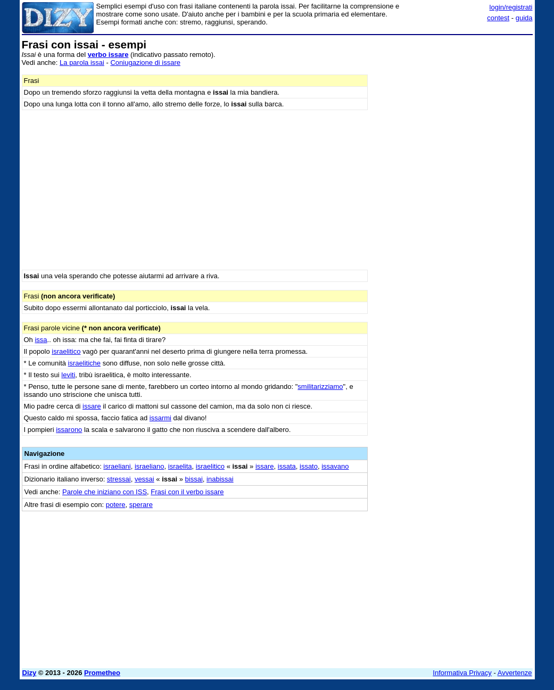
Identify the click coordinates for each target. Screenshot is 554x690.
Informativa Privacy (462, 673)
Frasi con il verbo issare (187, 492)
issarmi (160, 418)
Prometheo (102, 673)
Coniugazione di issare (145, 62)
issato (309, 466)
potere (116, 505)
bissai (194, 479)
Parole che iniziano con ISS (104, 492)
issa (41, 340)
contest (498, 18)
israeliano (149, 466)
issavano (335, 466)
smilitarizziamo (320, 386)
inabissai (220, 479)
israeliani (116, 466)
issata (287, 466)
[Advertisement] (453, 105)
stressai (119, 479)
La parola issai (82, 62)
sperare (141, 505)
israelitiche (84, 363)
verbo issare (108, 55)
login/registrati (511, 7)
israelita (180, 466)
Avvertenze (515, 673)
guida (524, 18)
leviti (68, 375)
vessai (144, 479)
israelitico (66, 351)
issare (91, 406)
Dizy (29, 673)
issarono (69, 430)
